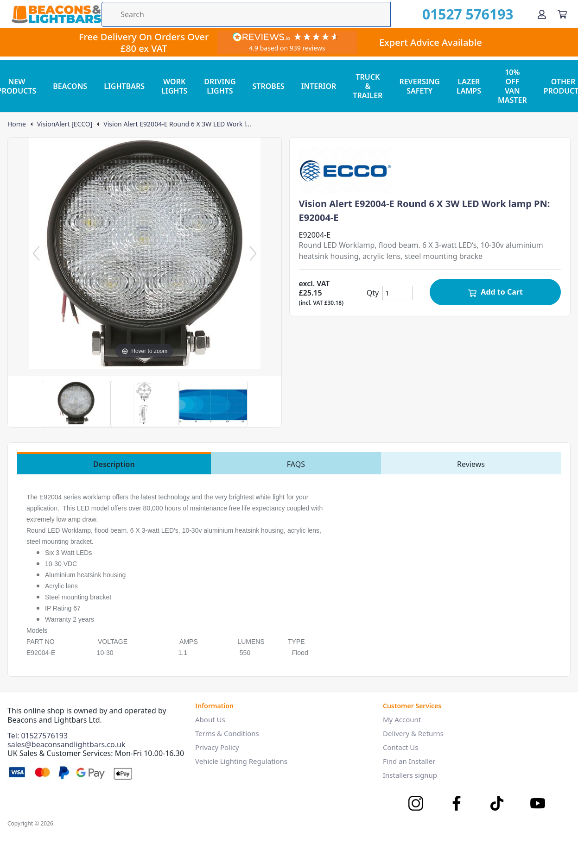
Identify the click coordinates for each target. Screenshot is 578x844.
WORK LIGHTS (174, 86)
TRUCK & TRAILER (367, 86)
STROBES (269, 86)
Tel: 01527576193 (37, 736)
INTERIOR (319, 86)
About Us (210, 719)
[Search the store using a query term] (246, 14)
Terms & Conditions (227, 733)
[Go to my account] (541, 14)
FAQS (296, 464)
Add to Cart (495, 292)
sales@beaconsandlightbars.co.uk (66, 744)
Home (16, 124)
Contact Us (400, 747)
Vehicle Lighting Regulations (241, 761)
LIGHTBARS (124, 86)
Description (114, 464)
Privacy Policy (217, 747)
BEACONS (70, 86)
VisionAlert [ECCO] (64, 124)
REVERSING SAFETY (419, 86)
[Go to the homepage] (56, 14)
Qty (373, 292)
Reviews (471, 464)
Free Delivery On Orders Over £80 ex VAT (144, 43)
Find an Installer (409, 761)
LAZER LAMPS (469, 86)
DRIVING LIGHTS (219, 86)
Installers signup (410, 775)
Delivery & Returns (413, 733)
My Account (402, 719)
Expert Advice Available (430, 42)
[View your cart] (562, 14)
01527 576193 (468, 14)
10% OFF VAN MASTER (512, 86)
